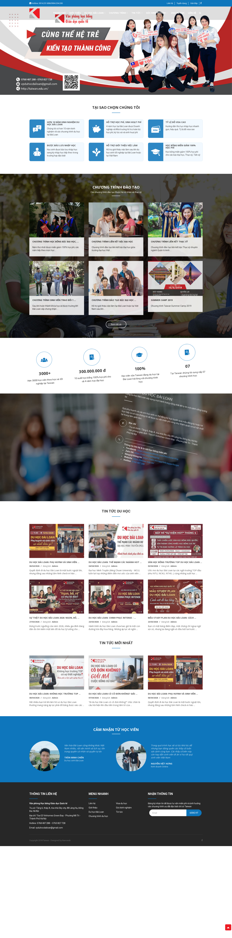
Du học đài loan (95, 12)
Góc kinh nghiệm (157, 12)
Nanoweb (66, 840)
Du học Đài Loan (96, 812)
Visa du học (178, 12)
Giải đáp (194, 3)
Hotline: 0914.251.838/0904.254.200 (47, 3)
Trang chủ (59, 12)
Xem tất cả (116, 324)
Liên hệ (170, 3)
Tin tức (137, 12)
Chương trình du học (98, 816)
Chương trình (118, 12)
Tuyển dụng (182, 3)
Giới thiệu (75, 12)
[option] (116, 51)
